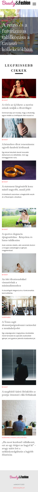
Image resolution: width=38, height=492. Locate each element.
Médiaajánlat (19, 488)
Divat (5, 21)
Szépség (6, 317)
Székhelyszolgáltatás (14, 437)
